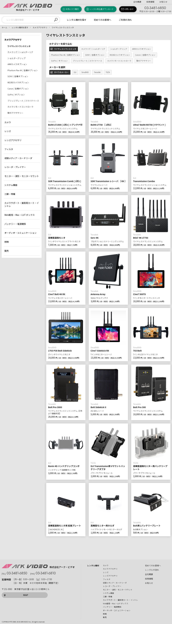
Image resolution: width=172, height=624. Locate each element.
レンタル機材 (93, 565)
